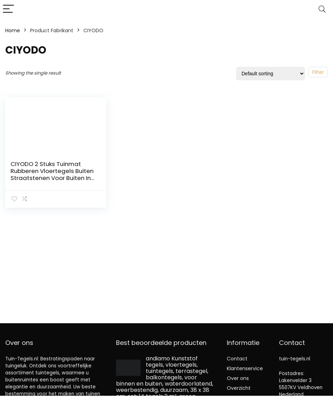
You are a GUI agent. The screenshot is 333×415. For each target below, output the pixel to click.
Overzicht (239, 388)
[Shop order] (270, 73)
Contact (237, 358)
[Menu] (8, 9)
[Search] (322, 9)
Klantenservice (245, 368)
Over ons (238, 378)
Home (12, 30)
